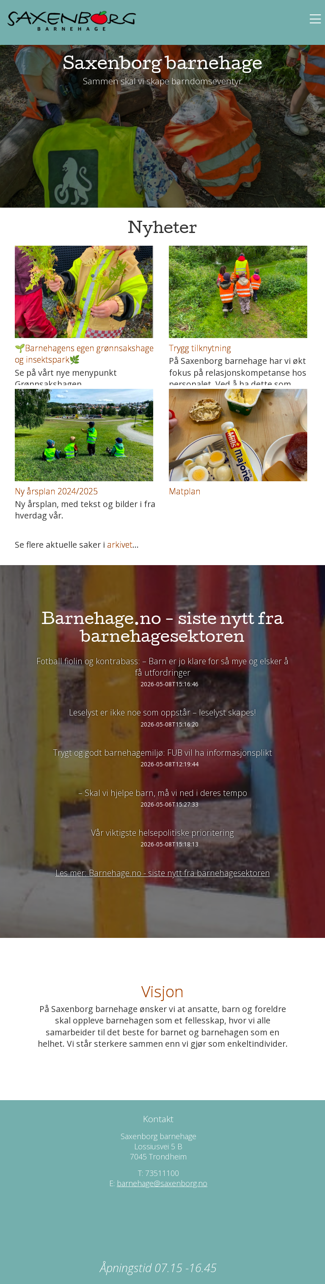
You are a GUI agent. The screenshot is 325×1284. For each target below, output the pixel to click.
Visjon (162, 991)
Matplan (185, 491)
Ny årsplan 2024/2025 (56, 491)
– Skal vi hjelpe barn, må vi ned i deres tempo (162, 793)
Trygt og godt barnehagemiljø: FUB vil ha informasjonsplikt (162, 752)
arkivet (119, 544)
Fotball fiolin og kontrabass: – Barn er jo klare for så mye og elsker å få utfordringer (162, 666)
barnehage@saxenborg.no (162, 1183)
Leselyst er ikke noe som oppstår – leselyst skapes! (162, 712)
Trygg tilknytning (200, 348)
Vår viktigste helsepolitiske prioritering (162, 832)
